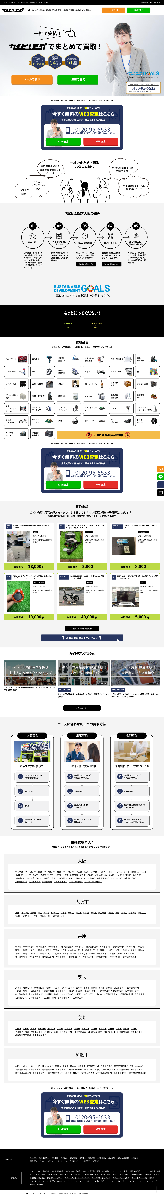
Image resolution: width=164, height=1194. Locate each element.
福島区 (43, 916)
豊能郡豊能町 (103, 878)
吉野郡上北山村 (95, 994)
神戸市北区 (79, 947)
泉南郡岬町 (47, 882)
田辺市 (65, 1066)
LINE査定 (86, 1161)
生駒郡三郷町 (21, 991)
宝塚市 (41, 950)
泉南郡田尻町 (35, 882)
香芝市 (86, 988)
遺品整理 (78, 10)
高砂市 (81, 950)
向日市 (77, 1029)
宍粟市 (26, 953)
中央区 (86, 913)
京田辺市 (68, 1029)
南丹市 (94, 1029)
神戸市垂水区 (119, 947)
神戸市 (18, 947)
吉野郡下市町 (50, 998)
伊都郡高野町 (123, 1069)
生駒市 (79, 988)
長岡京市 (85, 1029)
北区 (40, 913)
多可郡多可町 (21, 957)
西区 (117, 913)
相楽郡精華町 (81, 1032)
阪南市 (79, 878)
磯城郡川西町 (61, 991)
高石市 (47, 878)
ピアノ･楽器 (40, 1174)
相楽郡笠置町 (123, 1032)
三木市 (96, 950)
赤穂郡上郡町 (88, 957)
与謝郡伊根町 (36, 1032)
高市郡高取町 (21, 994)
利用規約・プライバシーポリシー (42, 1161)
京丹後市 (42, 1029)
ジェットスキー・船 (139, 1178)
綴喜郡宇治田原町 (23, 1035)
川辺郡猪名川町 (115, 953)
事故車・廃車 (155, 1171)
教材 (31, 1174)
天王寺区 (102, 913)
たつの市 (34, 953)
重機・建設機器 (103, 1171)
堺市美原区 (77, 872)
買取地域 (54, 10)
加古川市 (72, 950)
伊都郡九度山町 (109, 1069)
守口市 (50, 875)
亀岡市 (126, 1029)
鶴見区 (94, 913)
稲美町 (88, 950)
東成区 (18, 916)
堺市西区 (38, 872)
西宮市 (18, 950)
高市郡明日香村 (132, 991)
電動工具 (45, 1171)
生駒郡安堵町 (35, 991)
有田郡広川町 (61, 1069)
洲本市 (73, 953)
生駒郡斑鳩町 (133, 988)
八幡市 (111, 1029)
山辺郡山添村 (120, 988)
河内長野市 (109, 875)
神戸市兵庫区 (67, 947)
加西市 (118, 950)
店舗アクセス (155, 3)
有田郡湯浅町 (48, 1069)
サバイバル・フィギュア (101, 1178)
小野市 (111, 950)
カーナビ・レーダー (151, 1181)
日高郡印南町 (93, 1066)
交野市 (83, 875)
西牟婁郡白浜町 (39, 1073)
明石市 (63, 950)
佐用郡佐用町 (102, 957)
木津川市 (103, 1029)
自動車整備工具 (57, 1171)
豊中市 (104, 872)
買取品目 (48, 10)
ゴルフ (151, 1178)
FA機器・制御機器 (37, 1184)
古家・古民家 (52, 1174)
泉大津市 (31, 878)
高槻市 (87, 872)
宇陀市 (102, 988)
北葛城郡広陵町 (51, 994)
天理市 (49, 988)
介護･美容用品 (135, 1171)
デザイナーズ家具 (91, 1174)
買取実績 (65, 10)
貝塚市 (54, 878)
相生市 (141, 950)
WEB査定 (96, 1161)
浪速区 (111, 913)
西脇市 (103, 950)
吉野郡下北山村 (111, 994)
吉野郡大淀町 (81, 994)
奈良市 (18, 988)
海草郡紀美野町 (137, 1069)
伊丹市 (33, 950)
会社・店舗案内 (86, 10)
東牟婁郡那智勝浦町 (138, 1073)
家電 (125, 1171)
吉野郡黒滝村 (140, 994)
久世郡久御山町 (39, 1035)
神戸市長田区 (92, 947)
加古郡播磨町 (129, 953)
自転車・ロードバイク (65, 1181)
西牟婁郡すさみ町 (56, 1073)
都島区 (56, 916)
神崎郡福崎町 (61, 957)
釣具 (97, 1181)
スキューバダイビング (121, 1178)
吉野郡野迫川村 (126, 994)
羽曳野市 (127, 875)
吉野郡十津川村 (64, 998)
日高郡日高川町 (121, 1066)
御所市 (109, 988)
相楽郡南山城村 (95, 1032)
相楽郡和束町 (110, 1032)
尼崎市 (141, 947)
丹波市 (65, 953)
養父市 (50, 953)
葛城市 (94, 988)
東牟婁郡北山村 (72, 1073)
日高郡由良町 (35, 1069)
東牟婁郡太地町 (120, 1073)
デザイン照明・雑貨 (120, 1174)
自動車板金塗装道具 (73, 1171)
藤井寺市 (137, 875)
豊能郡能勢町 (89, 878)
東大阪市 (95, 872)
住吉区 (63, 913)
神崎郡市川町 (48, 957)
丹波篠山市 (102, 953)
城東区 (71, 913)
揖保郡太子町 (75, 957)
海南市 (33, 1066)
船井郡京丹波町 (66, 1032)
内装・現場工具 (89, 1171)
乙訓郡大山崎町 (51, 1032)
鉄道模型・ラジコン (54, 1178)
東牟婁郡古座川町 (104, 1073)
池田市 (28, 875)
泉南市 (71, 878)
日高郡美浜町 (21, 1069)
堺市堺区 (19, 872)
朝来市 (58, 953)
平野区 (35, 916)
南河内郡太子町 (60, 882)
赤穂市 (18, 953)
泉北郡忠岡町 (130, 878)
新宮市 (58, 1066)
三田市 (56, 950)
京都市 (26, 1029)
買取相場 (42, 10)
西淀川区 (132, 913)
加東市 (126, 950)
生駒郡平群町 (48, 991)
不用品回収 (72, 10)
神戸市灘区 (41, 947)
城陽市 (60, 1029)
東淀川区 (27, 916)
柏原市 (90, 875)
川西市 (48, 950)
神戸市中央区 (54, 947)
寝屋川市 (135, 872)
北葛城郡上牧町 (35, 994)
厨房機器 (147, 1174)
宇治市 (134, 1029)
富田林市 (99, 875)
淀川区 (63, 916)
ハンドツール (35, 1171)
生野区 (33, 913)
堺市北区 (57, 872)
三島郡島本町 (116, 878)
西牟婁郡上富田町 (23, 1073)
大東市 (58, 875)
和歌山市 (82, 1066)
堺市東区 (29, 872)
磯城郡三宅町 (90, 991)
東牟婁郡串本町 (88, 1073)
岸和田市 (19, 875)
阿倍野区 (25, 913)
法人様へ (60, 10)
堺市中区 (67, 872)
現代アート (64, 1174)
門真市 (65, 875)
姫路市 (133, 950)
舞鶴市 (33, 1029)
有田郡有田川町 (76, 1069)
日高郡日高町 (106, 1066)
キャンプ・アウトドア (84, 1181)
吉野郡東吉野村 (35, 998)
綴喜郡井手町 (136, 1032)
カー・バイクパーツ (119, 1181)
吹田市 (111, 872)
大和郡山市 (39, 988)
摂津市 (43, 875)
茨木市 (119, 872)
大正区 (79, 913)
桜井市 (64, 988)
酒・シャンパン (76, 1174)
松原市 (119, 875)
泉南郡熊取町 (21, 882)
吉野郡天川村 (21, 998)
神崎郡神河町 (35, 957)
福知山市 (51, 1029)
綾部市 (119, 1029)
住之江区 (55, 913)
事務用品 (157, 1174)
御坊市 (50, 1066)
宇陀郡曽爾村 (104, 991)
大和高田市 (28, 988)
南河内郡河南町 (76, 882)
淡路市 (92, 953)
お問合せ (135, 1158)
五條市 (71, 988)
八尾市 (144, 872)
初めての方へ (36, 10)
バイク (145, 1171)
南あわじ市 (82, 953)
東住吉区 (142, 913)
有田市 (18, 1066)
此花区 (46, 913)
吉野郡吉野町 (79, 998)
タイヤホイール (135, 1181)
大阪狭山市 (20, 878)
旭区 (17, 913)
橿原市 (56, 988)
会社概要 (144, 3)
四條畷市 (74, 875)
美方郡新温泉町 (130, 957)
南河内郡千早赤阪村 (93, 882)
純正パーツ (105, 1181)
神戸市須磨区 (105, 947)
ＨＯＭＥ (33, 1158)
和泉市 (39, 878)
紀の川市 (42, 1066)
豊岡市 (43, 953)
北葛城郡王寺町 (66, 994)
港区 (49, 916)
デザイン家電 (105, 1174)
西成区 (124, 913)
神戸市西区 (131, 947)
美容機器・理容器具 (37, 1178)
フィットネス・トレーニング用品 (42, 1181)
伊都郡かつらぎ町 (92, 1069)
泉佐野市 (63, 878)
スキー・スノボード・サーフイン (77, 1178)
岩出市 (26, 1066)
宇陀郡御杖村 (117, 991)
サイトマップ (62, 1161)
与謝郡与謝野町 (22, 1032)
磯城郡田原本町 (76, 991)
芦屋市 (26, 950)
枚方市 (126, 872)
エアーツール (116, 1171)
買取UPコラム (75, 1161)
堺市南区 (48, 872)
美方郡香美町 (115, 957)
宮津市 (18, 1029)
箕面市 (35, 875)
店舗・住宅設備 (136, 1174)
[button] (157, 683)
